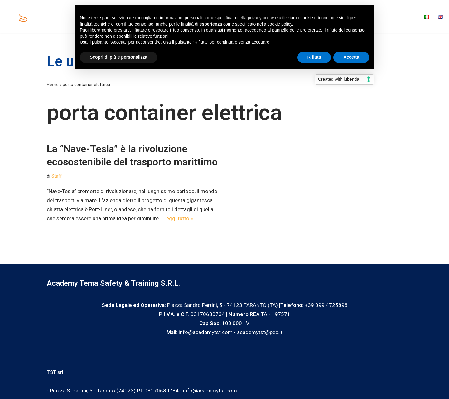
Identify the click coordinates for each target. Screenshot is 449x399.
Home (66, 17)
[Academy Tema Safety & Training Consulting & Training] (24, 17)
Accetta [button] (351, 57)
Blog (383, 17)
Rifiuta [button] (314, 57)
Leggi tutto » (178, 218)
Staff (56, 176)
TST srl (55, 372)
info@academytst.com (210, 390)
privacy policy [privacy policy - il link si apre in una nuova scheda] (261, 17)
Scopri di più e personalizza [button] (118, 57)
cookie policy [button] (280, 24)
